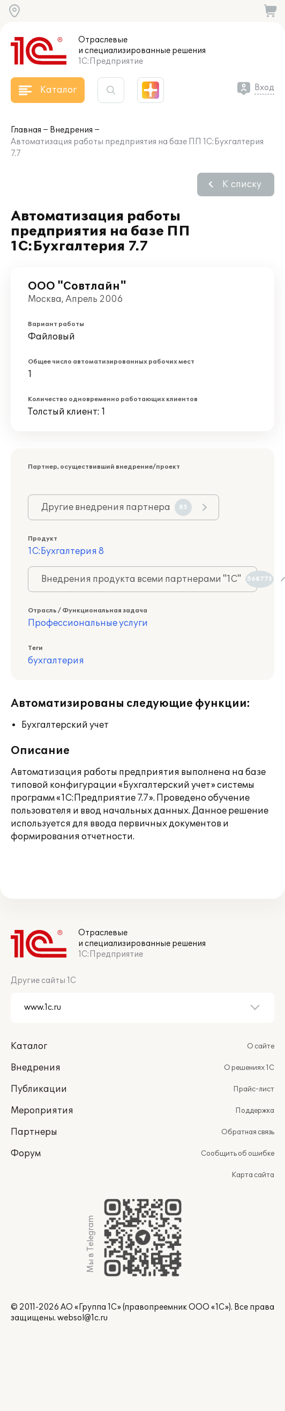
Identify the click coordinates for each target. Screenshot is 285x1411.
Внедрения (71, 130)
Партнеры (34, 1132)
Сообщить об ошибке (237, 1153)
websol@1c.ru (82, 1318)
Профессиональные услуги (88, 623)
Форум (26, 1153)
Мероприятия (42, 1110)
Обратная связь (247, 1132)
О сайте (260, 1046)
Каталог (29, 1046)
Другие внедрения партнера (116, 507)
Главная (26, 130)
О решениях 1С (249, 1067)
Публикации (39, 1089)
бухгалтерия (56, 660)
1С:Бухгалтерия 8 (66, 551)
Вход (264, 87)
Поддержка (254, 1110)
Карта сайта (252, 1175)
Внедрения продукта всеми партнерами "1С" (149, 579)
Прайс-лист (253, 1089)
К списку (241, 184)
